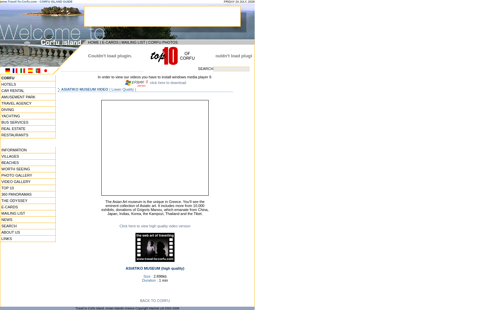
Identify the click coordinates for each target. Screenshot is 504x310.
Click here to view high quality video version (155, 226)
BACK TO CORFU (155, 301)
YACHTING (10, 116)
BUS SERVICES (14, 122)
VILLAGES (10, 156)
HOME (93, 42)
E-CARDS (110, 42)
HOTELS (8, 84)
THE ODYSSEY (14, 201)
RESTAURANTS (14, 135)
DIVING (7, 110)
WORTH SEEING (15, 169)
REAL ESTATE (13, 129)
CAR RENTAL (12, 91)
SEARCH (9, 226)
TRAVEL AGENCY (16, 103)
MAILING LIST (133, 42)
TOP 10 (7, 188)
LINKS (6, 239)
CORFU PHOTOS (163, 42)
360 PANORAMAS (16, 194)
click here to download (167, 83)
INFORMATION (14, 150)
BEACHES (10, 163)
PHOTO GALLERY (16, 175)
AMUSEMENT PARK (18, 97)
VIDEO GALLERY (16, 182)
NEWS (6, 220)
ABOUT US (10, 232)
